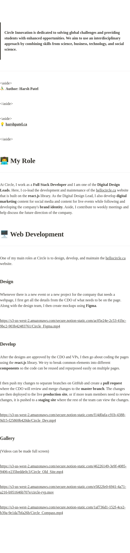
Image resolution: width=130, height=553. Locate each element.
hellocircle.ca (106, 190)
